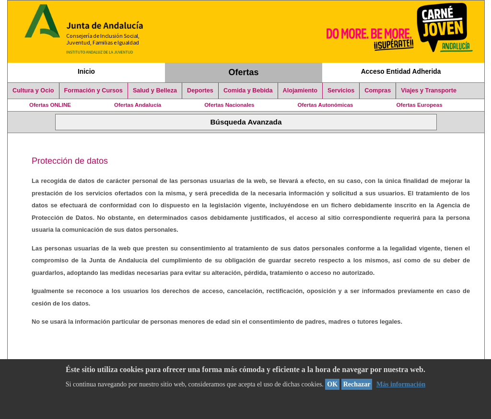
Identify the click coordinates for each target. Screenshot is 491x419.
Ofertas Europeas (420, 105)
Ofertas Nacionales (229, 105)
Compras (377, 90)
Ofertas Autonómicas (325, 105)
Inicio (86, 71)
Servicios (340, 90)
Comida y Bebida (248, 90)
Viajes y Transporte (428, 90)
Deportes (200, 90)
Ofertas (244, 72)
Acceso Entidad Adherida (401, 71)
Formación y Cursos (93, 90)
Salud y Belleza (155, 90)
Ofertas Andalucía (137, 105)
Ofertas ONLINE (50, 105)
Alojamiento (300, 90)
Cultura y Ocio (33, 90)
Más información (400, 384)
